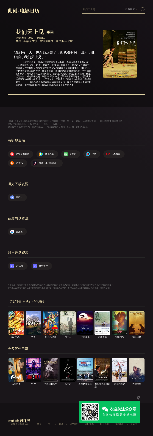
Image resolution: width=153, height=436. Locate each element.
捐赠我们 (119, 424)
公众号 (134, 424)
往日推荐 (89, 424)
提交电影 (74, 424)
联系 (61, 424)
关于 (50, 424)
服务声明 (104, 424)
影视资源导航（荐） (21, 424)
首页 (39, 424)
